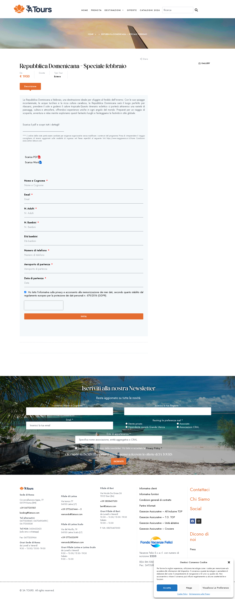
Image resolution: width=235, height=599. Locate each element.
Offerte (132, 10)
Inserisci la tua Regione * (168, 405)
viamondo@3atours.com (71, 514)
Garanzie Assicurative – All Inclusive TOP (160, 511)
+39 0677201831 (28, 507)
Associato (183, 423)
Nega (189, 587)
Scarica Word (32, 162)
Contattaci (200, 489)
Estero (57, 76)
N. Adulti (29, 208)
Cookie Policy (182, 594)
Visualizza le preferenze (216, 587)
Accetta (167, 587)
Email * (69, 420)
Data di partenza (34, 278)
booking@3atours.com (29, 512)
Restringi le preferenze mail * (168, 420)
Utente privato (134, 423)
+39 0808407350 (108, 501)
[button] (228, 562)
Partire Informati (147, 505)
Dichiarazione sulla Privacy (199, 594)
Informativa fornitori (149, 494)
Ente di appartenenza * (119, 434)
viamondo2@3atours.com (72, 542)
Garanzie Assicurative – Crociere (156, 529)
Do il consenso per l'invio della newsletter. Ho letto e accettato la (110, 448)
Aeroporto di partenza (37, 264)
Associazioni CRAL (188, 427)
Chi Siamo (200, 499)
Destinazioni (114, 10)
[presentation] (43, 305)
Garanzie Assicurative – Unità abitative (159, 523)
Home (84, 10)
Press (193, 549)
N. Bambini (30, 222)
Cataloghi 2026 (150, 10)
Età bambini (30, 236)
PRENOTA (96, 10)
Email (27, 194)
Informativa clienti (148, 488)
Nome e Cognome (35, 180)
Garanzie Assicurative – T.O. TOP (157, 517)
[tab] (30, 86)
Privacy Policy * (154, 448)
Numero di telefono (35, 250)
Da (21, 72)
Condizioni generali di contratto (155, 500)
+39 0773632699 (69, 537)
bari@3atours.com (108, 506)
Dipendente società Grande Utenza (145, 427)
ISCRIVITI (119, 461)
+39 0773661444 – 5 (71, 509)
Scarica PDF (31, 157)
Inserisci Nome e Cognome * (69, 405)
